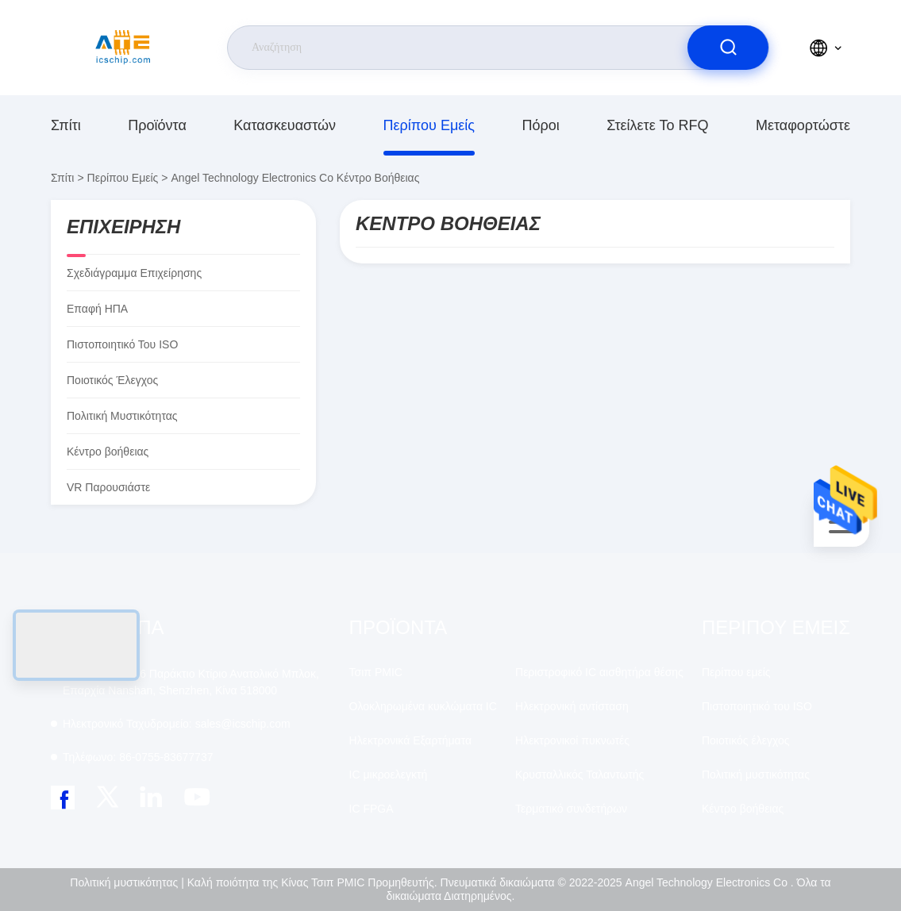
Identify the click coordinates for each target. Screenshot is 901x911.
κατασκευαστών (284, 125)
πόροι (540, 125)
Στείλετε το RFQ (657, 125)
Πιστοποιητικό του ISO (122, 344)
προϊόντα (157, 125)
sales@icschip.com (177, 723)
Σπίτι (66, 125)
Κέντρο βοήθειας (743, 808)
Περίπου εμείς (429, 125)
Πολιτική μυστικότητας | (127, 882)
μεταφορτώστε (803, 125)
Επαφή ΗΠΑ (97, 308)
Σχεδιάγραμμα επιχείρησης (134, 273)
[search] (727, 47)
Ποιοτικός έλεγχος (112, 380)
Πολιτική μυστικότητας (122, 415)
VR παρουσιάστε (108, 487)
